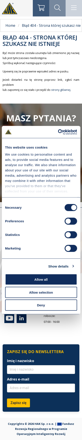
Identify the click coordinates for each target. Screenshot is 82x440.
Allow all (41, 279)
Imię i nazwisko (20, 360)
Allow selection (41, 292)
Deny (41, 305)
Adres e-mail (18, 379)
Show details (58, 266)
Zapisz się (18, 403)
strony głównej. (61, 90)
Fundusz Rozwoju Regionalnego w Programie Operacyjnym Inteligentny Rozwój (44, 429)
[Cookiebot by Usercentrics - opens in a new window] (58, 132)
